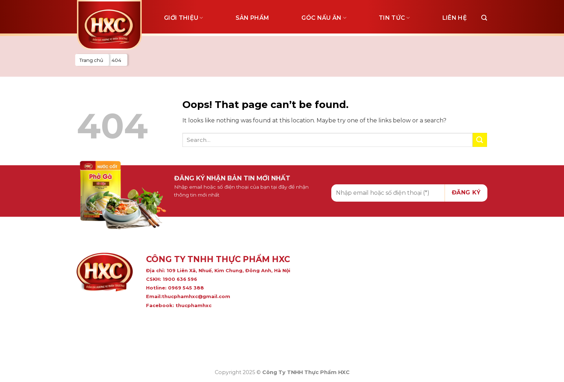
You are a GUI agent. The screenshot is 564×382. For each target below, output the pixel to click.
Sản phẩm (252, 17)
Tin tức (394, 18)
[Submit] (480, 140)
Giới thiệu (183, 18)
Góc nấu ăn (323, 18)
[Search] (484, 18)
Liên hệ (454, 17)
